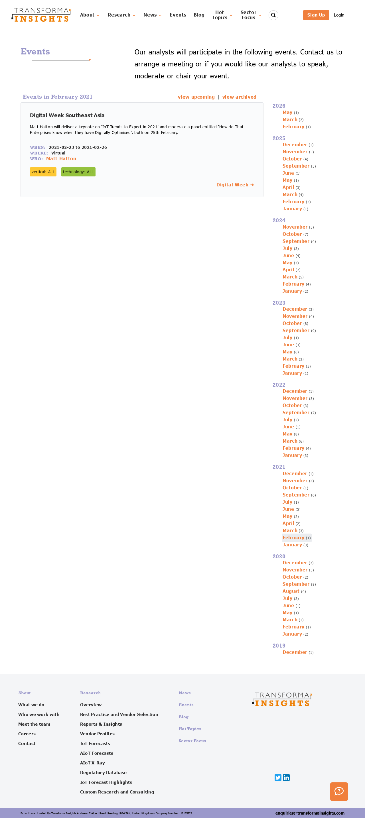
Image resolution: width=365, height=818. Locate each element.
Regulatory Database (103, 772)
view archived (239, 97)
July (288, 248)
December (295, 144)
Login (339, 15)
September (296, 166)
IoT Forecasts (95, 743)
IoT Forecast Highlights (106, 782)
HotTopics (222, 15)
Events (178, 15)
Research (122, 15)
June (288, 173)
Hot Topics (190, 728)
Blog (199, 15)
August (291, 591)
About (90, 15)
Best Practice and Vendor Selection (119, 714)
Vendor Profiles (97, 733)
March (290, 119)
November (295, 151)
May (288, 112)
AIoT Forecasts (96, 753)
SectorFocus (251, 15)
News (153, 15)
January (292, 208)
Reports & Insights (101, 724)
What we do (31, 704)
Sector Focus (192, 740)
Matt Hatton (61, 158)
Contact (26, 743)
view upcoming (196, 97)
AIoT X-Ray (92, 763)
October (292, 159)
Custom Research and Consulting (117, 792)
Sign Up (316, 15)
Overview (91, 704)
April (288, 187)
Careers (27, 733)
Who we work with (39, 714)
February (294, 126)
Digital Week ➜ (235, 185)
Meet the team (34, 724)
